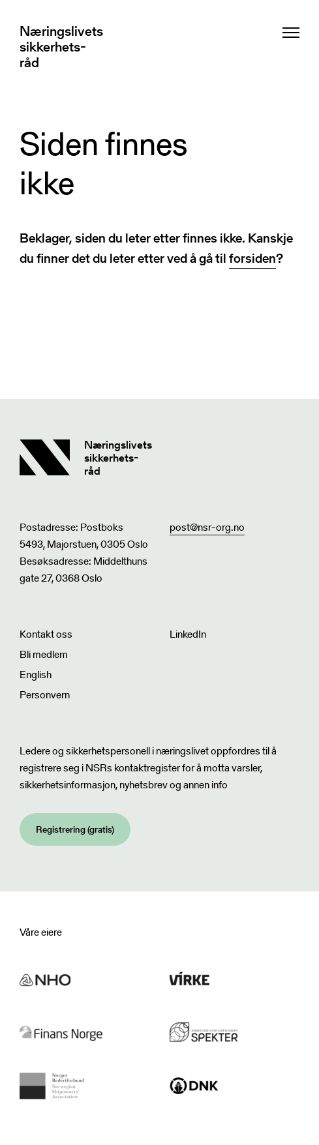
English (36, 674)
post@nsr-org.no (207, 527)
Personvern (45, 694)
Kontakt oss (46, 634)
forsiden (252, 258)
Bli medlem (44, 654)
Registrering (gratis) (75, 829)
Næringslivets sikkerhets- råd (61, 46)
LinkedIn (188, 634)
